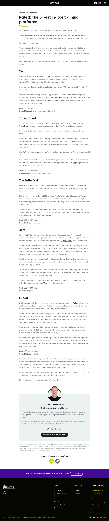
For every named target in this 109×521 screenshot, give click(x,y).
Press (76, 501)
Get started (76, 473)
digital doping (55, 97)
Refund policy (25, 517)
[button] (105, 3)
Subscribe (57, 501)
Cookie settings (53, 517)
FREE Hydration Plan (98, 489)
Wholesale (57, 507)
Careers (77, 498)
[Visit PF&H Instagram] (84, 517)
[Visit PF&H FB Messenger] (102, 517)
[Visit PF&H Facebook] (91, 517)
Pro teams (95, 498)
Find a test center (97, 495)
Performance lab (79, 495)
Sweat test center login (99, 501)
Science (77, 504)
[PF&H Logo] (54, 3)
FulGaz (75, 303)
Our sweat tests (96, 492)
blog (74, 163)
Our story (77, 489)
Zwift (48, 76)
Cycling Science (66, 241)
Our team (77, 492)
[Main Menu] (4, 3)
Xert (26, 235)
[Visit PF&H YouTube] (95, 517)
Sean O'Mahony (25, 26)
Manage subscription (60, 504)
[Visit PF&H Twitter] (88, 517)
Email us (56, 495)
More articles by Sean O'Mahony (54, 435)
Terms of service (43, 517)
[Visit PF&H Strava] (98, 517)
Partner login (96, 504)
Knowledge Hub (24, 12)
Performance (34, 12)
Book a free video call (60, 492)
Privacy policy (34, 517)
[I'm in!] (95, 3)
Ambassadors (58, 498)
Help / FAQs (57, 489)
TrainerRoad (23, 126)
